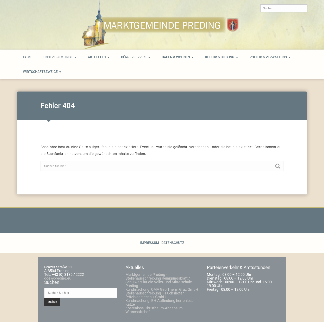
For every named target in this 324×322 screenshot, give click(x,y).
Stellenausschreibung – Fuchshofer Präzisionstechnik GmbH (154, 295)
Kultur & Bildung (219, 57)
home (27, 57)
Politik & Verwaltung (268, 57)
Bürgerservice (134, 57)
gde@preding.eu (57, 278)
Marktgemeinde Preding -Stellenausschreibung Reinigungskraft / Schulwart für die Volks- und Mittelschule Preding (158, 280)
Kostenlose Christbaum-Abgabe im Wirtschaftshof (154, 310)
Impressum (150, 243)
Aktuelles (97, 57)
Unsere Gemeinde (58, 57)
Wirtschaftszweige (40, 72)
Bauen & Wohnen (176, 57)
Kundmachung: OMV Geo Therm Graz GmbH (161, 289)
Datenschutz (172, 243)
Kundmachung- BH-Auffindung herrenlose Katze (159, 302)
